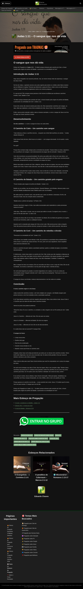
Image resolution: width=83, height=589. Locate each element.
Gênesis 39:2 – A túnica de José (23, 405)
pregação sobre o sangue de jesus (38, 438)
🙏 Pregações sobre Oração (29, 541)
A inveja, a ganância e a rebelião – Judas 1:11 (27, 402)
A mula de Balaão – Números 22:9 (24, 408)
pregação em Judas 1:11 (20, 438)
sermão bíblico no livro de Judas (40, 441)
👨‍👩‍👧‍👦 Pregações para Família (29, 547)
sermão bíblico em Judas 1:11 (21, 441)
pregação (57, 435)
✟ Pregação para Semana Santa (30, 533)
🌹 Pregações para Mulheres (29, 555)
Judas (33, 31)
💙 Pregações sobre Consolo (30, 552)
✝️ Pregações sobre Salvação (30, 535)
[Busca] (80, 3)
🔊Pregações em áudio (21, 8)
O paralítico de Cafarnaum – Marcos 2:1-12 (41, 477)
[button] (36, 8)
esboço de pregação (26, 435)
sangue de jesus (53, 438)
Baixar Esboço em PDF (22, 57)
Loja (22, 10)
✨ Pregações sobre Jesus (29, 544)
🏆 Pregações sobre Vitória (29, 549)
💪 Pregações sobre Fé (28, 538)
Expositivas (50, 8)
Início (29, 31)
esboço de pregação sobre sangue (43, 435)
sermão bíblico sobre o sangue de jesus (24, 444)
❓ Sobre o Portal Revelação (10, 577)
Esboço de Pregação (7, 8)
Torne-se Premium (6, 10)
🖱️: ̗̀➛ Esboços (6, 3)
